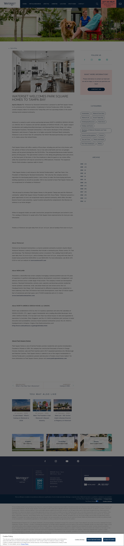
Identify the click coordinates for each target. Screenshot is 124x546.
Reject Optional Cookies (94, 541)
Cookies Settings (79, 541)
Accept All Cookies (109, 541)
